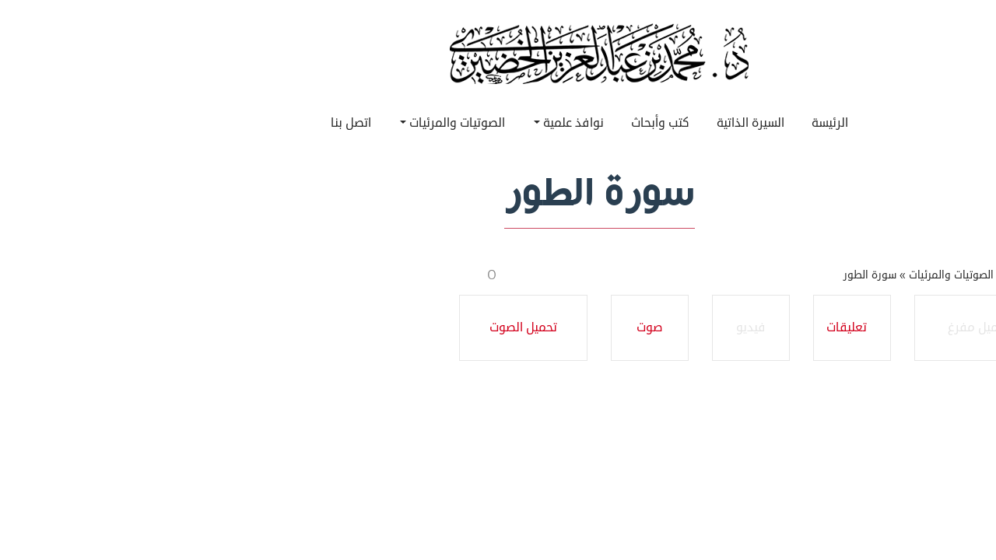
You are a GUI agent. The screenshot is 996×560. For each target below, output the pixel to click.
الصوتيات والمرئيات (351, 122)
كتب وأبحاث (559, 122)
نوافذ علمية (468, 122)
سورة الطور (768, 275)
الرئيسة (728, 122)
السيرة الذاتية (649, 122)
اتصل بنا (250, 122)
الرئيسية (923, 275)
